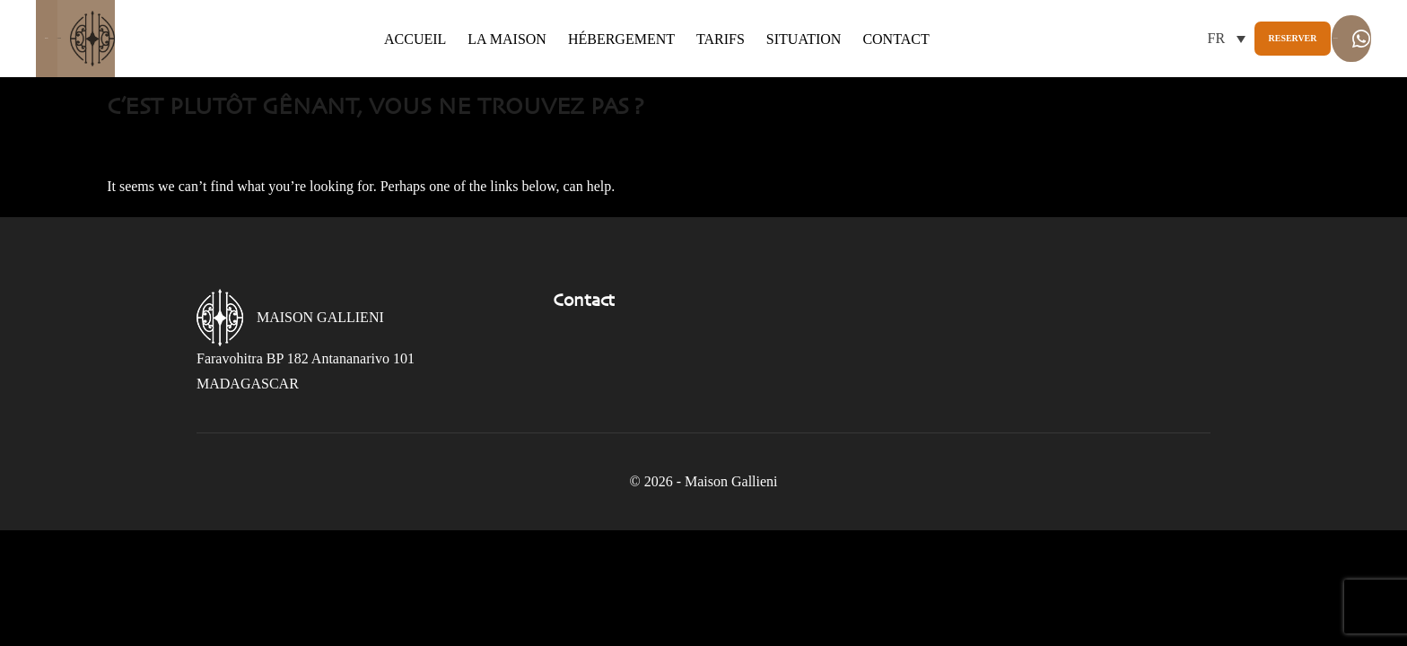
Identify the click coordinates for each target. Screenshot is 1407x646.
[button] (1034, 38)
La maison (472, 39)
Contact (861, 39)
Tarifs (685, 39)
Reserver (1132, 38)
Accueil (380, 39)
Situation (769, 39)
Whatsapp (1293, 38)
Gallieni (137, 38)
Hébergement (586, 39)
